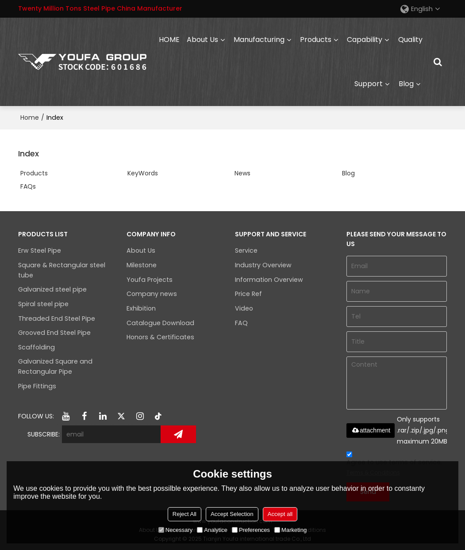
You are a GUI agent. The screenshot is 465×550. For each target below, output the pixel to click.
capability (364, 39)
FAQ (241, 323)
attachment (370, 430)
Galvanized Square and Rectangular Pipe (55, 366)
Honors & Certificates (160, 337)
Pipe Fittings (37, 386)
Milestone (142, 265)
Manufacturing (259, 39)
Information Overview (269, 279)
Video (244, 308)
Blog (406, 84)
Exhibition (141, 308)
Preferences (251, 530)
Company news (152, 293)
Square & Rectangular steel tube (61, 270)
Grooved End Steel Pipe (54, 332)
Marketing (290, 530)
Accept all (280, 514)
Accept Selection (232, 514)
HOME (169, 39)
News (242, 173)
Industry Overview (263, 265)
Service (246, 250)
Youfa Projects (150, 279)
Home (29, 117)
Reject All (184, 514)
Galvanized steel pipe (52, 289)
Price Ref (248, 293)
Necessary (175, 530)
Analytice (212, 530)
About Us (202, 39)
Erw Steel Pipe (39, 250)
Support (368, 84)
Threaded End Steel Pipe (56, 318)
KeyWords (142, 173)
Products (315, 39)
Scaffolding (36, 347)
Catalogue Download (160, 323)
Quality (410, 39)
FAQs (28, 186)
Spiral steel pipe (43, 304)
